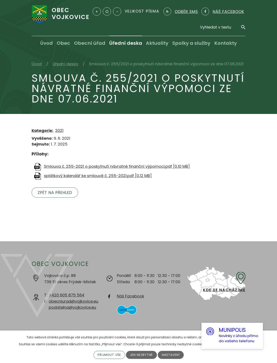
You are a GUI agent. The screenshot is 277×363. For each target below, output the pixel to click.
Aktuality (157, 43)
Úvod (46, 43)
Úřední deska (125, 43)
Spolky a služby (191, 43)
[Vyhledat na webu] (222, 27)
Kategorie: (42, 130)
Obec (63, 43)
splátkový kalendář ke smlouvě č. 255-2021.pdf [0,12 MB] (98, 175)
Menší (117, 11)
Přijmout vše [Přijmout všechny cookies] (109, 355)
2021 (59, 130)
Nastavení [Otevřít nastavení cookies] (171, 355)
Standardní (107, 11)
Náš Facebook (130, 296)
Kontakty (225, 43)
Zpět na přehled (55, 192)
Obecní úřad (89, 43)
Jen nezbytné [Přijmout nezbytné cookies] (141, 355)
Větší (97, 11)
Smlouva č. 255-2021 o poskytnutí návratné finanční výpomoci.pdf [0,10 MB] (117, 166)
